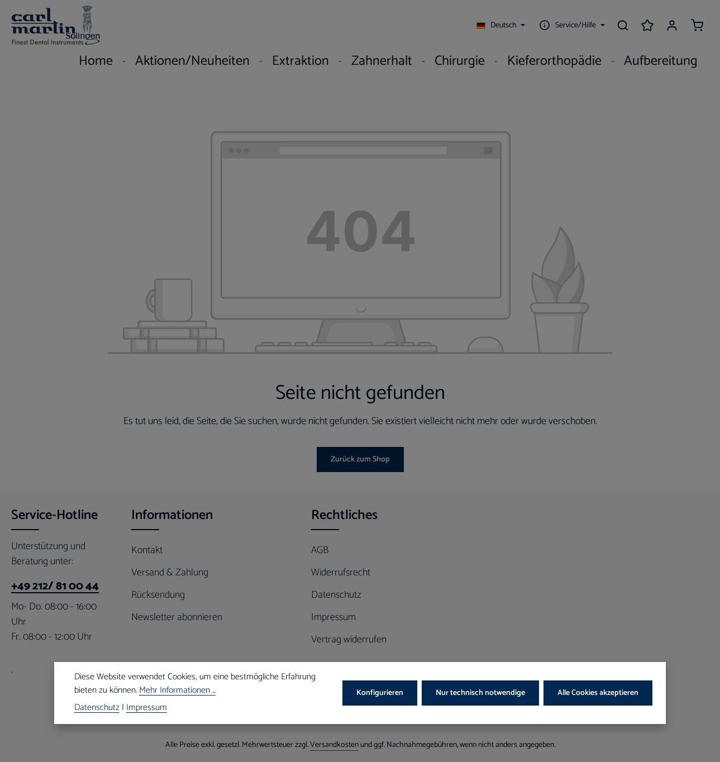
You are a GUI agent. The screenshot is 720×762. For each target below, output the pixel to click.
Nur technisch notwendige (480, 693)
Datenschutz (336, 595)
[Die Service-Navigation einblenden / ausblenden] (570, 25)
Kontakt (147, 550)
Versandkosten (334, 745)
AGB (319, 550)
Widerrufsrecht (340, 572)
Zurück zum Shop (360, 459)
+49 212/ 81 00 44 (55, 586)
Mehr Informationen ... (177, 691)
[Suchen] (623, 25)
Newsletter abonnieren (176, 617)
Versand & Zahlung (169, 572)
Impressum (333, 617)
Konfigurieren (379, 693)
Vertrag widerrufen (349, 639)
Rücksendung (158, 595)
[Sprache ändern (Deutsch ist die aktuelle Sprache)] (501, 25)
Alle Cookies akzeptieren (597, 693)
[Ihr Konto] (672, 25)
